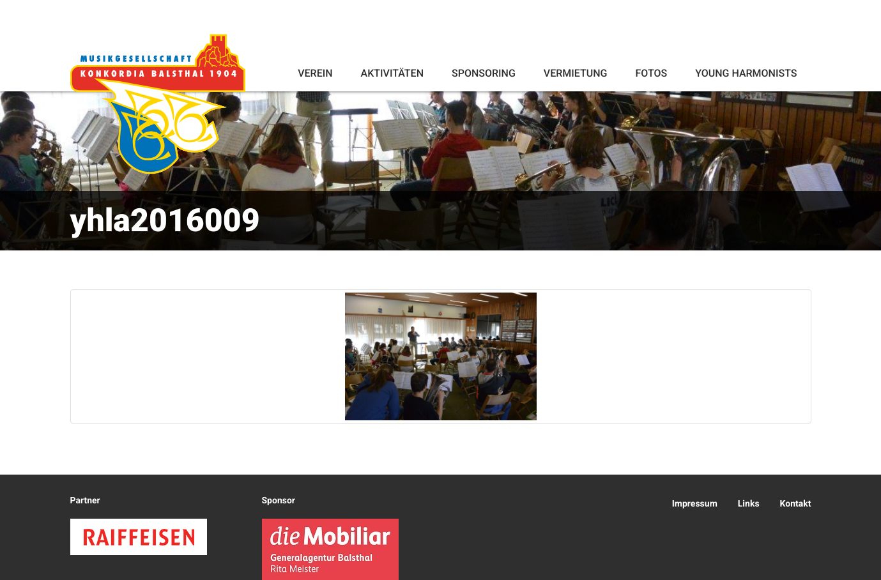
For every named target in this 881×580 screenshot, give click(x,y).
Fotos (651, 73)
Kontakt (795, 504)
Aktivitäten (392, 73)
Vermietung (576, 73)
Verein (315, 73)
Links (749, 504)
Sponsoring (484, 73)
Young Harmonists (746, 73)
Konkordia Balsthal (158, 103)
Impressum (694, 504)
